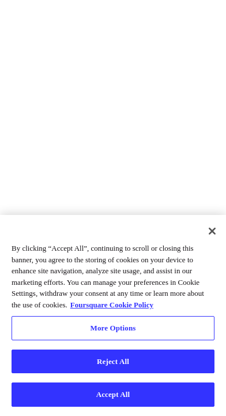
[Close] (212, 231)
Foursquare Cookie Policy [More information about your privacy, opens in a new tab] (111, 304)
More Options (113, 328)
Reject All (113, 361)
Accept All (113, 394)
